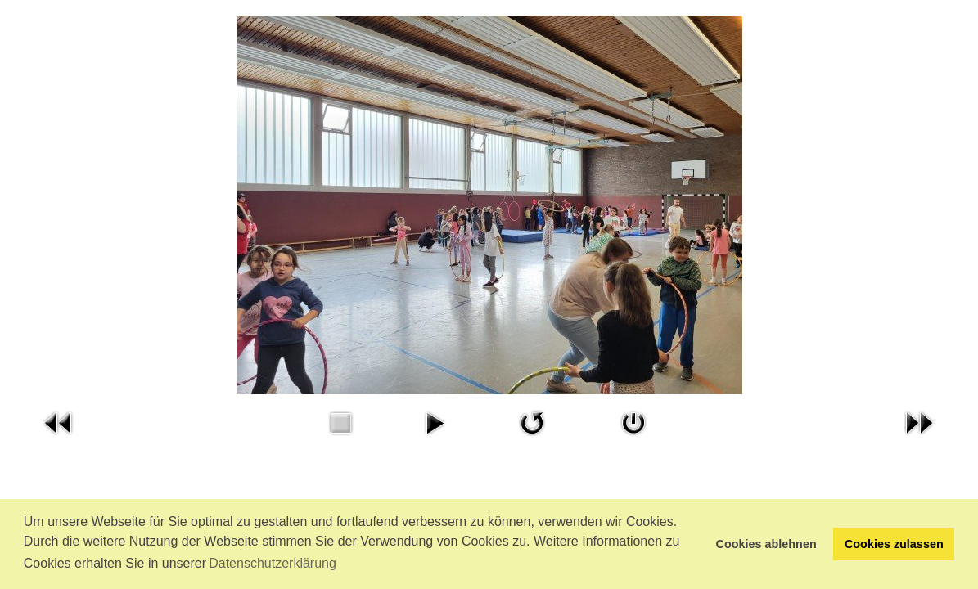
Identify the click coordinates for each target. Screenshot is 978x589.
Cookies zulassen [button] (894, 544)
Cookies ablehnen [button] (766, 544)
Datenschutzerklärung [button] (272, 563)
